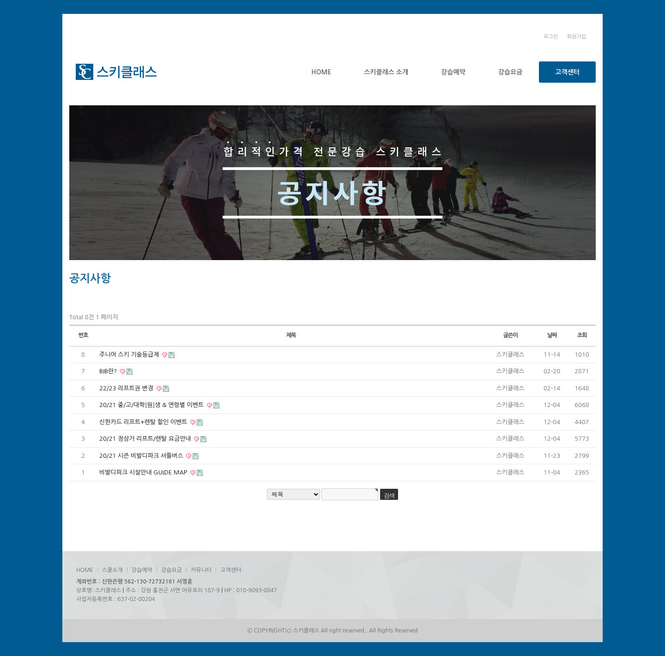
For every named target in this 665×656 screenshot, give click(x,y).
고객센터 (567, 72)
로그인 (551, 36)
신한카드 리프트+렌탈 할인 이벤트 (144, 422)
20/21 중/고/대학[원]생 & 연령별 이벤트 (152, 405)
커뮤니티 (201, 570)
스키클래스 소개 (386, 72)
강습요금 (510, 72)
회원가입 (576, 36)
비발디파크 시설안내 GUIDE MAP (144, 472)
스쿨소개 (112, 570)
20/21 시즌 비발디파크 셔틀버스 (142, 456)
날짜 (552, 335)
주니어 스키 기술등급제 (130, 355)
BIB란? (109, 371)
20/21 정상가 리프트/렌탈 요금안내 (146, 439)
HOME (321, 72)
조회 (582, 335)
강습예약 (453, 72)
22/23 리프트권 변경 (127, 388)
